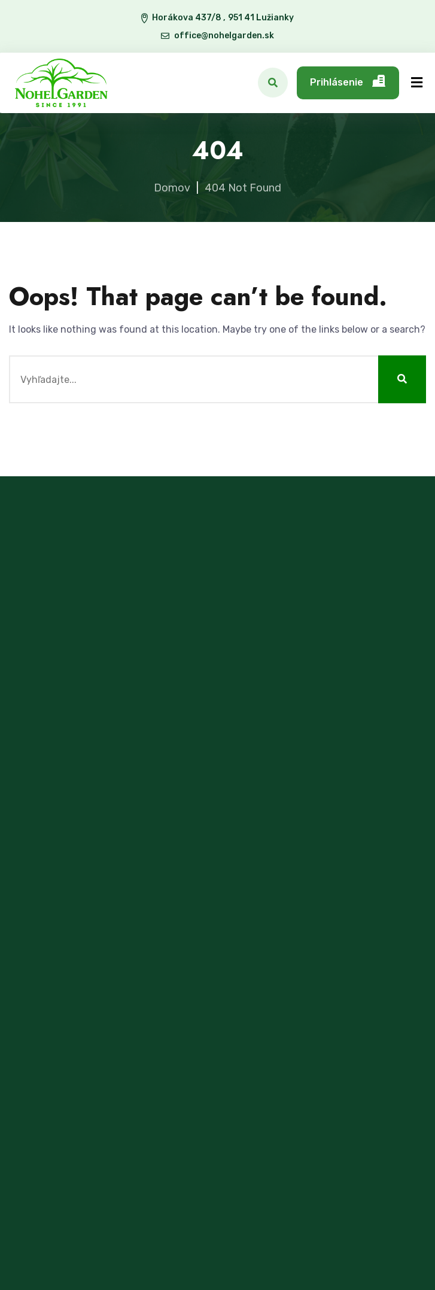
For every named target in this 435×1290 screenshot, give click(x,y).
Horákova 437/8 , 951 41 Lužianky (223, 18)
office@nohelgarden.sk (224, 36)
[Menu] (416, 83)
